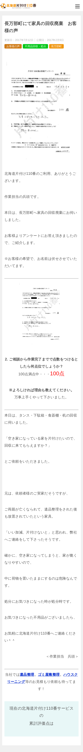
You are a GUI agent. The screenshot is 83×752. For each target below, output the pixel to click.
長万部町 (56, 46)
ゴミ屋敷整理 (49, 674)
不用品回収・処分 (35, 46)
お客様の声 (13, 46)
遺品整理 (27, 674)
